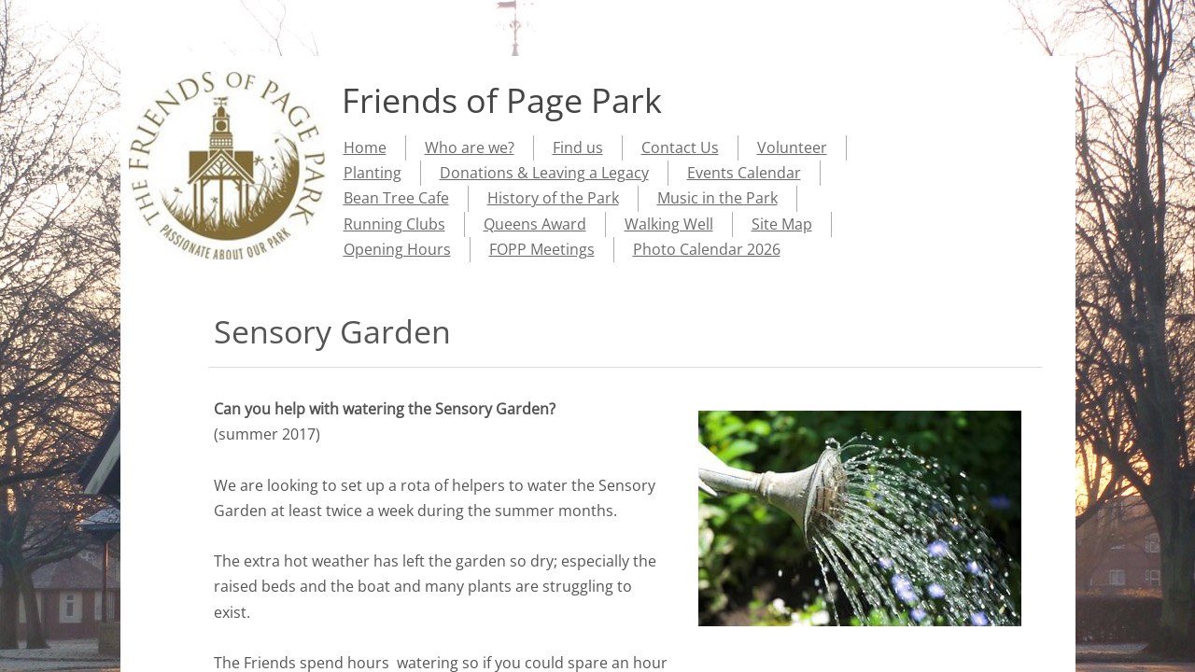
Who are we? (469, 147)
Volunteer (792, 147)
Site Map (782, 224)
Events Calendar (744, 172)
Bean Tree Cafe (396, 198)
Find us (578, 147)
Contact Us (680, 147)
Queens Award (535, 224)
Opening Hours (397, 249)
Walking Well (669, 224)
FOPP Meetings (542, 249)
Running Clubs (394, 224)
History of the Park (553, 198)
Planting (372, 172)
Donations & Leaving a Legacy (544, 172)
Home (365, 147)
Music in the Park (717, 198)
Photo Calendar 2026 (706, 249)
